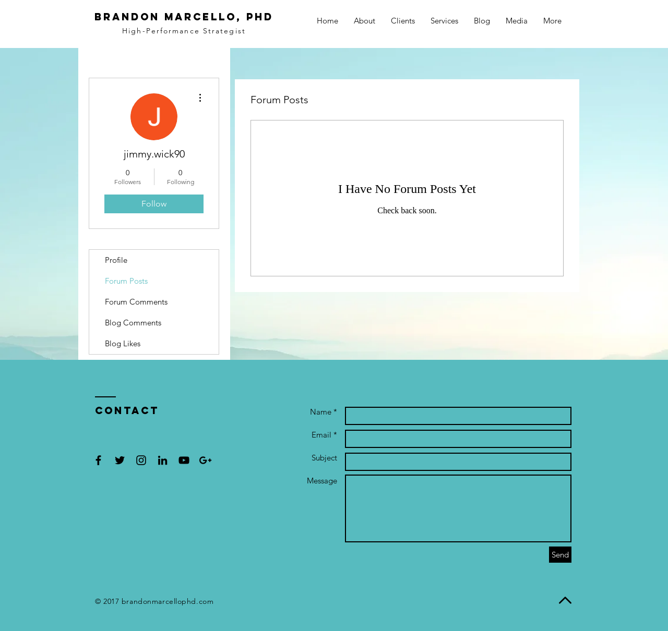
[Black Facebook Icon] (98, 460)
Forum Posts (126, 281)
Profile (116, 260)
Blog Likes (122, 343)
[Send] (560, 555)
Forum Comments (136, 302)
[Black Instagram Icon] (141, 460)
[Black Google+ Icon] (205, 460)
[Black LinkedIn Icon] (162, 460)
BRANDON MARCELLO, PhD (183, 16)
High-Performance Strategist (184, 30)
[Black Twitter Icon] (119, 460)
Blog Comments (133, 322)
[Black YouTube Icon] (183, 460)
